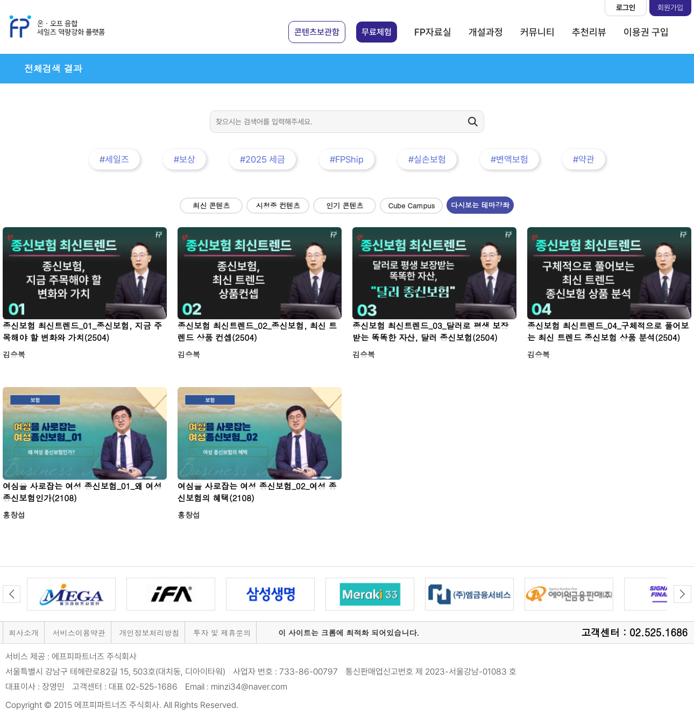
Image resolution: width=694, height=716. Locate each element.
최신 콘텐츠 (211, 205)
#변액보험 (509, 159)
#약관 (583, 159)
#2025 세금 (262, 159)
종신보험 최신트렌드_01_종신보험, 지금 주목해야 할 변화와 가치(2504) (82, 331)
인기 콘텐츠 (344, 205)
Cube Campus (411, 205)
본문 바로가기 (0, 0)
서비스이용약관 (79, 632)
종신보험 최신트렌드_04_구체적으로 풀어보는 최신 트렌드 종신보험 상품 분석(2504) (608, 331)
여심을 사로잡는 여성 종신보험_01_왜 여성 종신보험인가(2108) (82, 491)
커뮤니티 (537, 32)
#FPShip (347, 159)
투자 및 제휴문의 (222, 632)
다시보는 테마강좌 (480, 205)
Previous (11, 594)
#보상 (184, 159)
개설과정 (486, 32)
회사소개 (24, 632)
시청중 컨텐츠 (278, 205)
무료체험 (377, 32)
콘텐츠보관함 (316, 32)
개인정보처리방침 (149, 632)
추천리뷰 (589, 32)
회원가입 (670, 7)
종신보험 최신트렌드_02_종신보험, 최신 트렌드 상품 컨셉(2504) (257, 331)
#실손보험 (427, 159)
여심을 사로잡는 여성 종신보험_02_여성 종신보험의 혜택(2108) (257, 491)
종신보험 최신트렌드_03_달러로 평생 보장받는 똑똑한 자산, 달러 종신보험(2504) (430, 331)
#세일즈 (114, 159)
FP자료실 (432, 32)
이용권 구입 (646, 32)
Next (682, 594)
